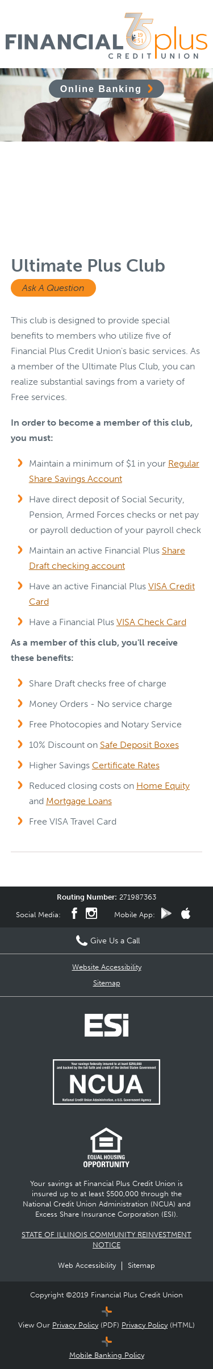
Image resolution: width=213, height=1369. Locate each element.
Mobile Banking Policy (106, 1355)
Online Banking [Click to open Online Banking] (101, 89)
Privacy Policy (75, 1325)
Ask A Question (53, 287)
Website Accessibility (106, 967)
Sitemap (106, 983)
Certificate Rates (126, 765)
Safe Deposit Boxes (139, 744)
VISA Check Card (151, 622)
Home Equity (163, 785)
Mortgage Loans (79, 801)
